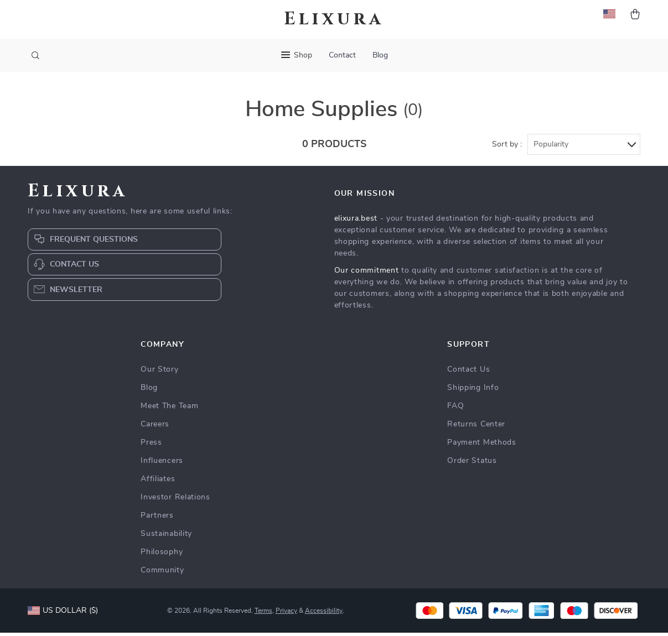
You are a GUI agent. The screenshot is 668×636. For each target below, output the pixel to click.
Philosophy (162, 555)
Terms (263, 614)
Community (162, 573)
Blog (380, 55)
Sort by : (507, 148)
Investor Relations (175, 500)
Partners (157, 519)
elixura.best (355, 222)
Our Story (159, 373)
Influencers (162, 464)
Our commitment (366, 274)
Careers (155, 427)
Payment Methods (481, 446)
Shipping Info (473, 391)
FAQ (455, 409)
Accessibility (324, 614)
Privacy (286, 614)
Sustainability (166, 537)
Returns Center (476, 427)
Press (151, 446)
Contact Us (468, 373)
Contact (342, 55)
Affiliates (158, 482)
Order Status (471, 464)
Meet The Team (169, 409)
